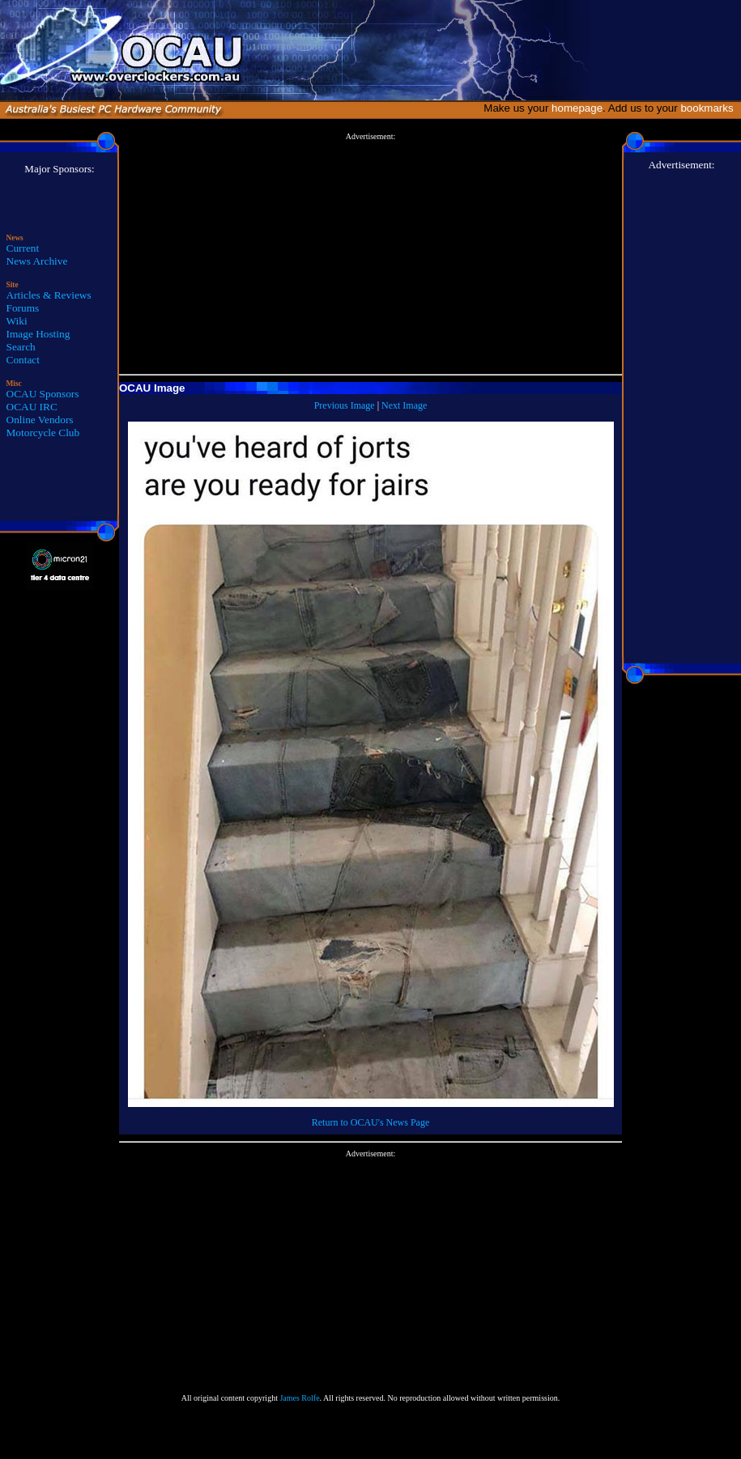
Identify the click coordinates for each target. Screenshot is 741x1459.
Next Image (404, 405)
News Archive (37, 261)
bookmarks (709, 108)
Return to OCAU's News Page (370, 1122)
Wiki (17, 321)
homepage (577, 108)
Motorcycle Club (43, 432)
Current (23, 248)
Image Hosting (38, 334)
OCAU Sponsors (42, 394)
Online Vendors (40, 420)
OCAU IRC (31, 407)
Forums (23, 308)
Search (21, 347)
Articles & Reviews (49, 295)
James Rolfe (299, 1397)
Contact (23, 360)
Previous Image (344, 405)
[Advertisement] (370, 254)
